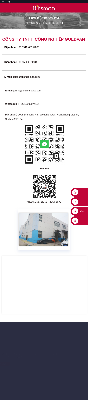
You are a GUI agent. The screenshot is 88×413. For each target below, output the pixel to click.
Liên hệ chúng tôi (52, 23)
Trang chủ (31, 23)
